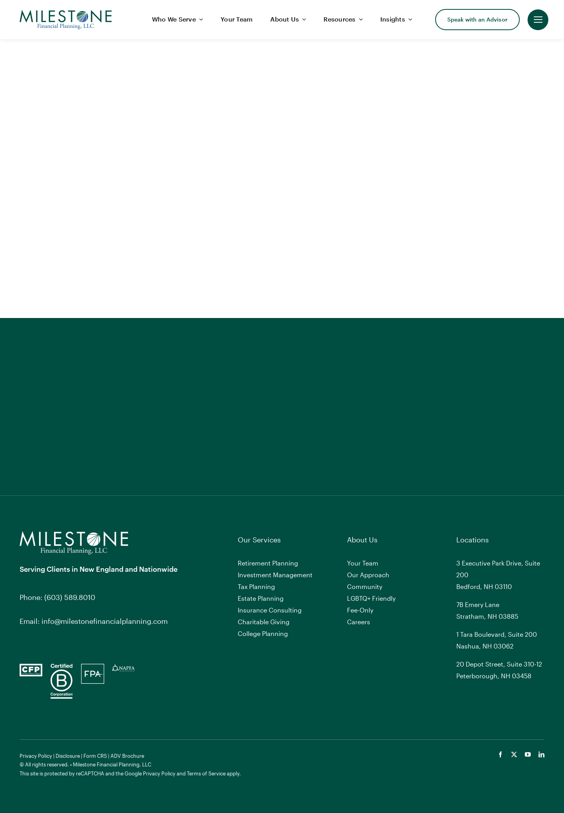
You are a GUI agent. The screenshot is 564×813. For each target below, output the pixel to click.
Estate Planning (261, 598)
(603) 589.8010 (69, 597)
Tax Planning (256, 586)
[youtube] (528, 754)
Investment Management (275, 574)
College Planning (263, 633)
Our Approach (368, 574)
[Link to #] (538, 19)
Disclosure (68, 756)
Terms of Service (206, 773)
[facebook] (500, 754)
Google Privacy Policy (150, 773)
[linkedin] (541, 754)
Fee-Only (360, 610)
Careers (358, 621)
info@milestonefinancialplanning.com (105, 621)
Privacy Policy (36, 756)
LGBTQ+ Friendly (371, 598)
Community (364, 586)
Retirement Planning (268, 563)
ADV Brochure (127, 756)
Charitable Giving (263, 621)
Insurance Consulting (270, 610)
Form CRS (95, 756)
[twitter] (514, 754)
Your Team (362, 563)
